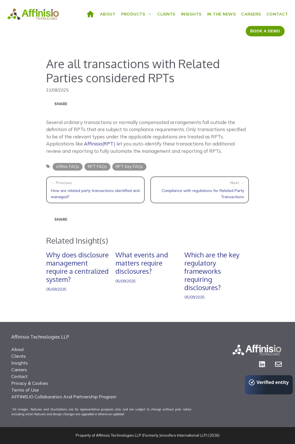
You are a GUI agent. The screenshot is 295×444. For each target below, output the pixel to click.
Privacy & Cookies (29, 383)
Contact (277, 14)
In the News (221, 14)
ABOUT (108, 14)
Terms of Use (25, 390)
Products (138, 14)
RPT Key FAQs (129, 166)
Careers (251, 14)
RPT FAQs (97, 166)
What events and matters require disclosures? (141, 262)
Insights (191, 14)
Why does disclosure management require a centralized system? (77, 266)
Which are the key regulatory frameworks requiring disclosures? (212, 270)
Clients (166, 14)
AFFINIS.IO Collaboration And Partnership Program (63, 396)
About (17, 349)
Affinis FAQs (67, 166)
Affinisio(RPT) (99, 144)
